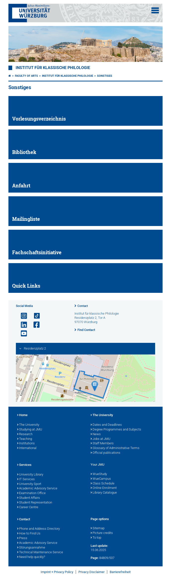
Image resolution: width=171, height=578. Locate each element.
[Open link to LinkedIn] (22, 325)
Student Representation (34, 503)
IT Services (26, 479)
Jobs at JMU (100, 439)
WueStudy (99, 474)
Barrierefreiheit (120, 572)
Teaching (24, 439)
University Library (30, 475)
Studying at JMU (29, 429)
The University (28, 425)
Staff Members (102, 443)
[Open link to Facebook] (34, 325)
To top (96, 538)
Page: (95, 558)
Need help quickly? (31, 557)
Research (25, 434)
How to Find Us (28, 533)
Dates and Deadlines (106, 425)
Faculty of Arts (26, 75)
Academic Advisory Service (37, 488)
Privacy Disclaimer (91, 572)
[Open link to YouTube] (22, 333)
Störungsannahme (31, 548)
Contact (82, 306)
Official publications (105, 453)
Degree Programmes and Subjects (116, 429)
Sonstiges (104, 75)
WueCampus (101, 479)
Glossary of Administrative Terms (115, 448)
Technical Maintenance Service (40, 552)
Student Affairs (28, 498)
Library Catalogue (104, 493)
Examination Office (31, 493)
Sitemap (97, 528)
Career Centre (27, 507)
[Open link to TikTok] (34, 316)
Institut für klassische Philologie (53, 68)
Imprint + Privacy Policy (57, 572)
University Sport (29, 484)
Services (24, 465)
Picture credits (102, 533)
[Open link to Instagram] (22, 316)
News (96, 434)
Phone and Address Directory (38, 529)
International (26, 448)
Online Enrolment (104, 488)
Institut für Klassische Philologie (67, 75)
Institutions (26, 443)
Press (22, 538)
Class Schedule (102, 483)
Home (22, 415)
